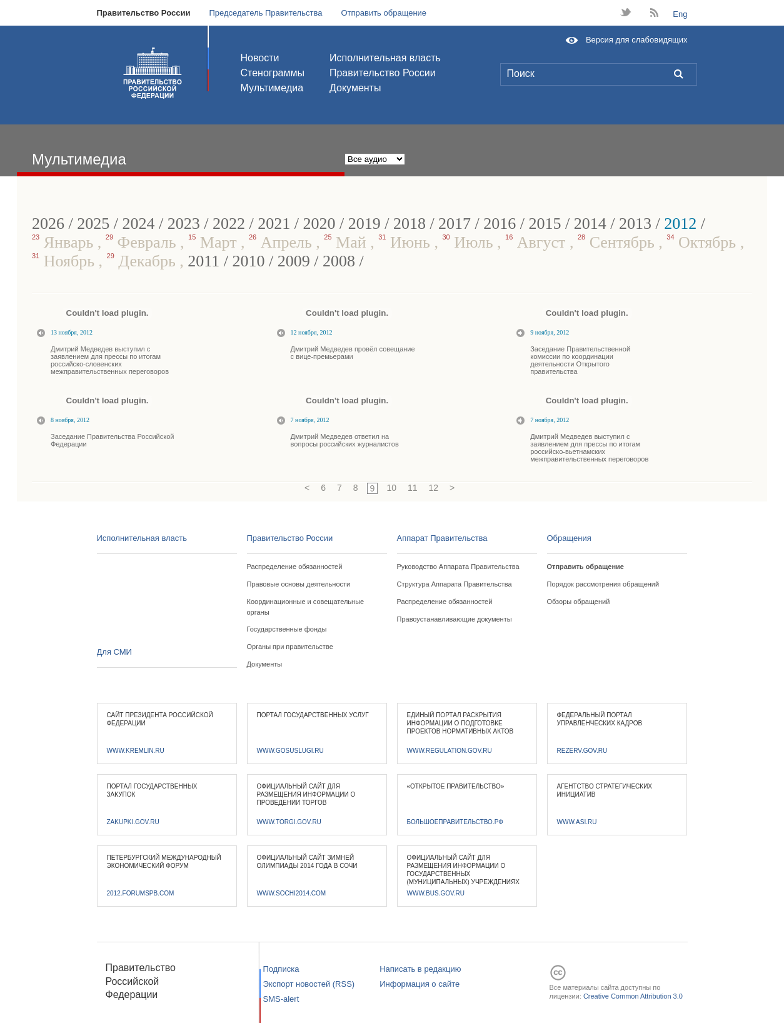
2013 (635, 223)
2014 (590, 223)
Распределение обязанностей (295, 566)
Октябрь (703, 242)
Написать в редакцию (420, 969)
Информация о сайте (419, 984)
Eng (680, 14)
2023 (184, 223)
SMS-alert (281, 999)
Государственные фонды (287, 629)
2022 (229, 223)
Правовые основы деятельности (299, 584)
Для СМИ (114, 652)
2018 (409, 223)
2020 (319, 223)
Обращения (569, 538)
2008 (339, 261)
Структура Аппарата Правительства (454, 584)
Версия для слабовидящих (637, 40)
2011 (203, 261)
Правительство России (144, 13)
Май (347, 242)
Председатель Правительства (265, 13)
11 (413, 488)
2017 (454, 223)
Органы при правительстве (290, 646)
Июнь (406, 242)
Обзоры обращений (578, 601)
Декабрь (143, 261)
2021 (274, 223)
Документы (355, 88)
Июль (469, 242)
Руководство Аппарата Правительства (458, 566)
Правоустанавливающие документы (454, 619)
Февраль (143, 242)
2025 (93, 223)
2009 (294, 261)
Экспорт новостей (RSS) (309, 984)
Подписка (281, 969)
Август (537, 242)
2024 (138, 223)
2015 (545, 223)
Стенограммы (272, 73)
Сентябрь (618, 242)
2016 (499, 223)
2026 (48, 223)
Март (214, 242)
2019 (364, 223)
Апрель (282, 242)
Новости (260, 58)
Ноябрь (65, 261)
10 (391, 488)
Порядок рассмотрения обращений (603, 584)
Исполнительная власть (385, 58)
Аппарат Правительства (442, 538)
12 (434, 488)
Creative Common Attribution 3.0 (633, 996)
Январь (65, 242)
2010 (249, 261)
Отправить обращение (383, 13)
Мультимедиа (272, 88)
